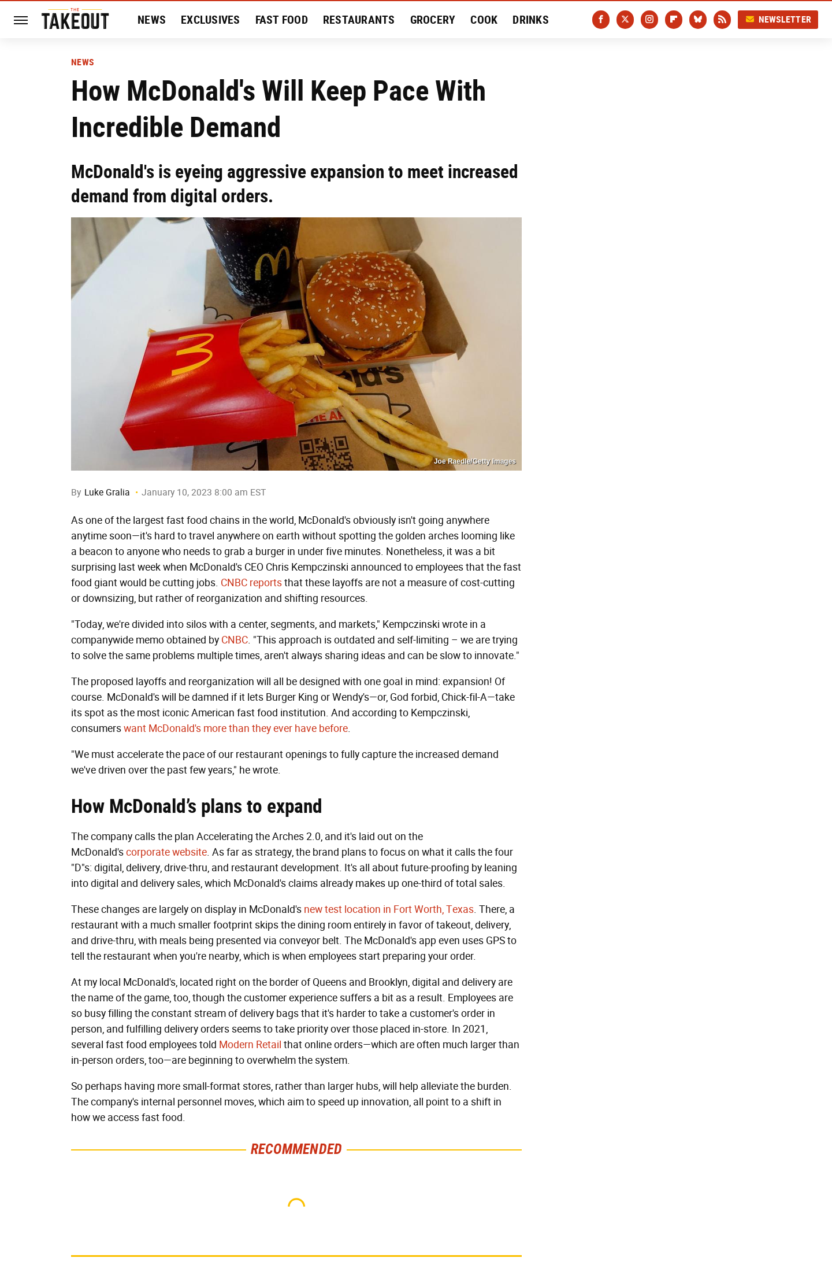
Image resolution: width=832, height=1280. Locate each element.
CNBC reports (251, 582)
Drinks (530, 20)
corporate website (166, 852)
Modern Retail (250, 1044)
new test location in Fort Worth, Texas (389, 909)
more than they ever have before (275, 728)
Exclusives (210, 20)
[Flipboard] (673, 19)
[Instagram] (649, 19)
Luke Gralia (107, 492)
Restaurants (359, 20)
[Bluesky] (698, 19)
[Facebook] (601, 19)
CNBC (234, 640)
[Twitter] (625, 19)
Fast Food (281, 20)
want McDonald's (162, 728)
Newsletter (778, 19)
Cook (483, 20)
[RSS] (722, 19)
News (152, 20)
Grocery (433, 20)
